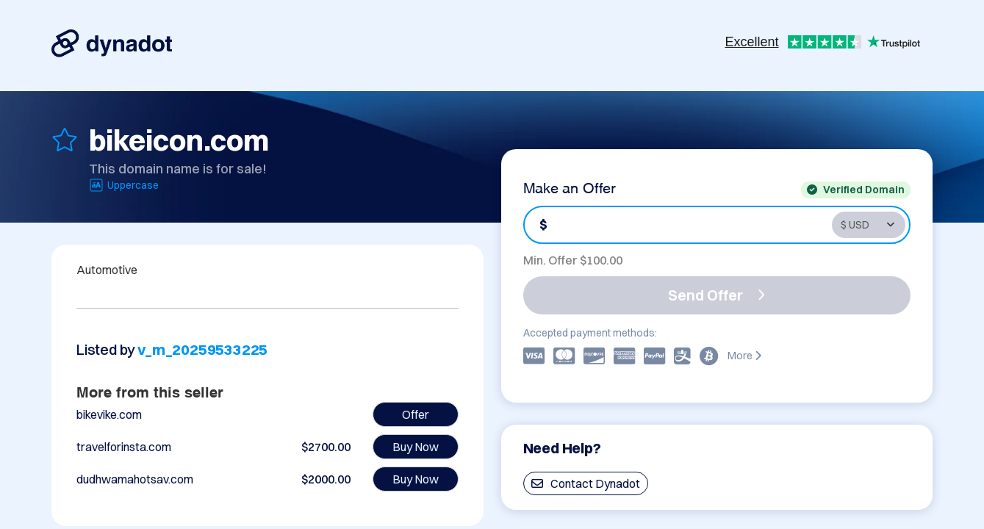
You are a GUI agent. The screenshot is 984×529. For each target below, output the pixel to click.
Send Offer (716, 295)
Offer (415, 414)
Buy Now (415, 447)
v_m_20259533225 (202, 349)
